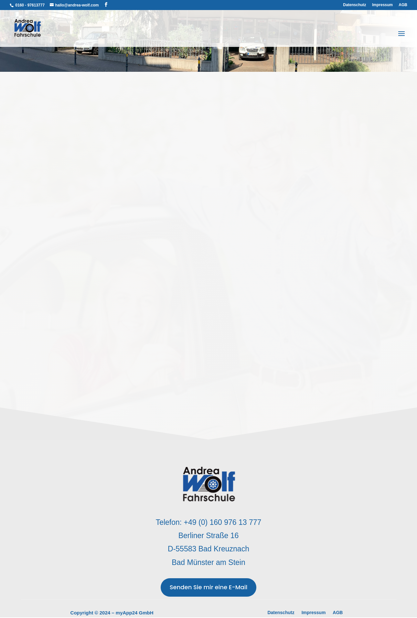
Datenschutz (354, 5)
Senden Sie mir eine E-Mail (209, 587)
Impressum (382, 5)
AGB (403, 5)
